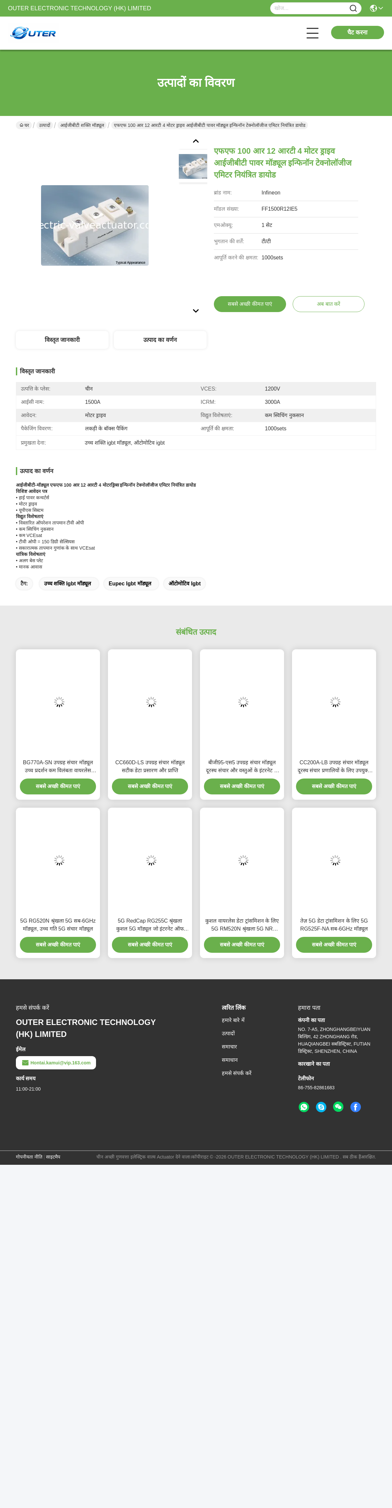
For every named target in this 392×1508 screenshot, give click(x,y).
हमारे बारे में (233, 1020)
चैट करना (357, 32)
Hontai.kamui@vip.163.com (56, 1062)
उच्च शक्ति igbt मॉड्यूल (67, 583)
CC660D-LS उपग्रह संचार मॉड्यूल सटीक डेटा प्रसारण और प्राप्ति (150, 766)
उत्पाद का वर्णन (160, 340)
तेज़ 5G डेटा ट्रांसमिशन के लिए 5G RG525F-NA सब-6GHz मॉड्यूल (334, 925)
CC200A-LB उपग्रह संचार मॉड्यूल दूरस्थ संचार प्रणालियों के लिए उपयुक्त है (334, 767)
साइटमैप (53, 1156)
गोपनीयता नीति (29, 1156)
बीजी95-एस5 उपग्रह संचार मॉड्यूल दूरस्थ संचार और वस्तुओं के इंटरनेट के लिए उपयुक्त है (242, 767)
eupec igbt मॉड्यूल (130, 583)
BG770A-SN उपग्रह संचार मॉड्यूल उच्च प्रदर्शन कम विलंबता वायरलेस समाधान (58, 767)
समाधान (230, 1060)
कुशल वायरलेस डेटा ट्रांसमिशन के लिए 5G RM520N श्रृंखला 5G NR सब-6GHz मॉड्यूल (241, 925)
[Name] (353, 8)
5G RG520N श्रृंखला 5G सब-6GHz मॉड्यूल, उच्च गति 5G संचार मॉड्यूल (58, 925)
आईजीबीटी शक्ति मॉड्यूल (82, 125)
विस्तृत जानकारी (62, 340)
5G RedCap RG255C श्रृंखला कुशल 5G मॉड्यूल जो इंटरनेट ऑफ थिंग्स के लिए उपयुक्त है (150, 925)
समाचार (229, 1047)
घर (24, 125)
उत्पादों (44, 125)
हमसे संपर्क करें (237, 1073)
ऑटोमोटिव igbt (185, 583)
